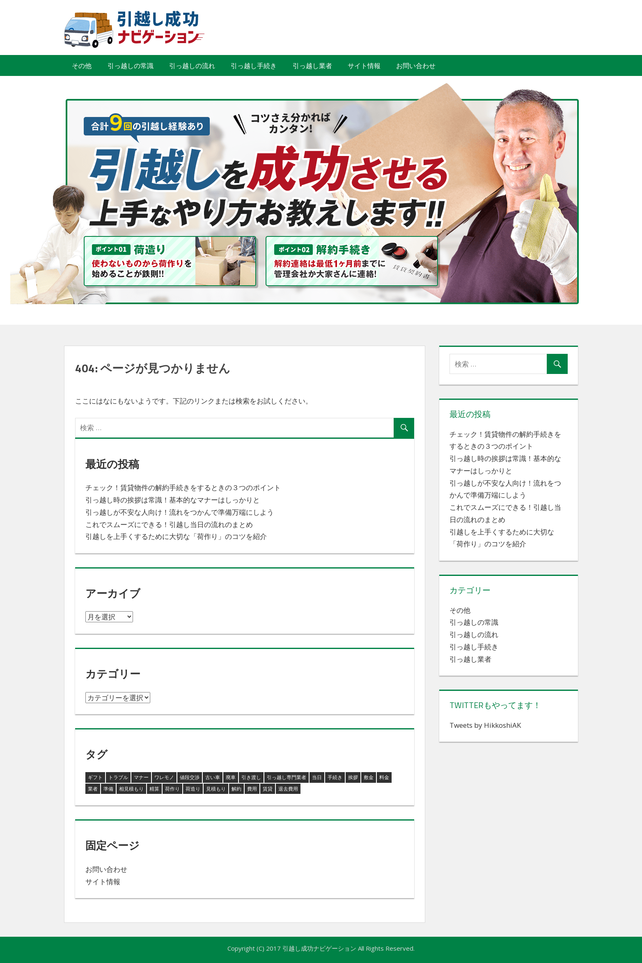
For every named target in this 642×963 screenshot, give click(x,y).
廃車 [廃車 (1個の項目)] (231, 777)
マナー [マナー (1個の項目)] (141, 777)
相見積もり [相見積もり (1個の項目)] (131, 788)
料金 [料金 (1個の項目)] (384, 777)
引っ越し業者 (312, 66)
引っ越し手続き (254, 66)
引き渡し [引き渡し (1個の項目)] (251, 777)
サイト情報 (364, 66)
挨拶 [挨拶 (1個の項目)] (353, 777)
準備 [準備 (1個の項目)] (108, 788)
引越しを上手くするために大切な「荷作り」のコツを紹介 (176, 536)
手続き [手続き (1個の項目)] (335, 777)
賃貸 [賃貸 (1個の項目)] (268, 788)
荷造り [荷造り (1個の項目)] (193, 788)
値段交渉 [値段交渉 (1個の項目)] (189, 777)
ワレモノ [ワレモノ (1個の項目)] (164, 777)
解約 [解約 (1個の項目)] (236, 788)
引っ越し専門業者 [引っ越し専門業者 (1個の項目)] (286, 777)
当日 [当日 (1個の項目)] (317, 777)
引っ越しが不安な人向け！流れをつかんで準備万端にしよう (179, 512)
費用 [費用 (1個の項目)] (252, 788)
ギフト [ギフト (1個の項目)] (95, 777)
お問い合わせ (416, 66)
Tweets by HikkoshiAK (485, 725)
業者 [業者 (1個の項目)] (93, 788)
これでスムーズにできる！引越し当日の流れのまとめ (169, 524)
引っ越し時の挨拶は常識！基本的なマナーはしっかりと (172, 499)
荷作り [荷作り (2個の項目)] (172, 788)
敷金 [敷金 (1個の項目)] (369, 777)
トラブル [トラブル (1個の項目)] (118, 777)
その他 (82, 66)
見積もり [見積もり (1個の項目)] (216, 788)
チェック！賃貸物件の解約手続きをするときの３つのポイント (183, 487)
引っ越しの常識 (131, 66)
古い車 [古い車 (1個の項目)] (212, 777)
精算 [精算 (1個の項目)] (154, 788)
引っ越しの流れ (192, 66)
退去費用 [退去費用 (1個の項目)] (288, 788)
